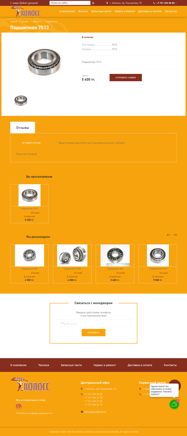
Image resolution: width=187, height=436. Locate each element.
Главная (13, 21)
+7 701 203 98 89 (165, 3)
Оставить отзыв (31, 142)
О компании (67, 11)
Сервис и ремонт (125, 11)
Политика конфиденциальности (34, 413)
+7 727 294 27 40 (93, 401)
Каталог (25, 21)
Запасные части (101, 11)
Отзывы (22, 127)
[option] (43, 61)
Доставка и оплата (150, 11)
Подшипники (51, 21)
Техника (83, 11)
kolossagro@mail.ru (95, 411)
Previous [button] (169, 235)
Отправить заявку (125, 77)
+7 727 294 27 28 (93, 397)
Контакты (171, 11)
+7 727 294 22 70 (93, 404)
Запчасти (37, 21)
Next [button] (175, 235)
